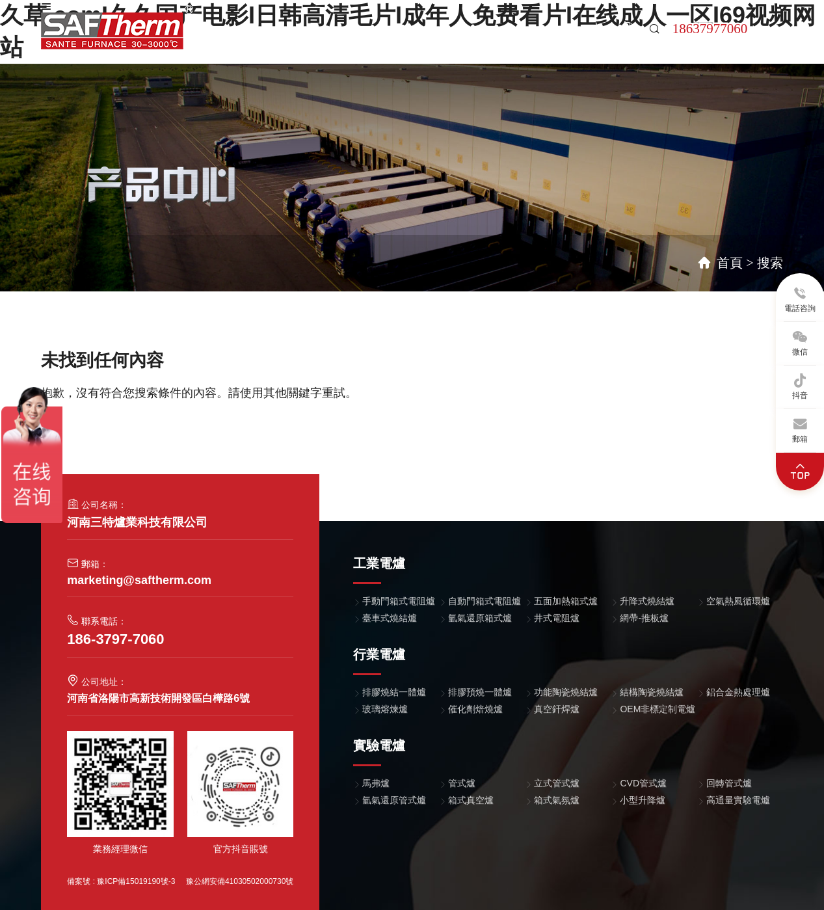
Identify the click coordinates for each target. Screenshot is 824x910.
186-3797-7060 (115, 639)
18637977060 (710, 28)
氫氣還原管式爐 (394, 800)
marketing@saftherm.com (139, 580)
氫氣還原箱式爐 (480, 618)
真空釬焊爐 (556, 709)
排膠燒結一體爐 (394, 692)
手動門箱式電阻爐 (398, 601)
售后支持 (527, 42)
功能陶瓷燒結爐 (566, 692)
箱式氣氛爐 (556, 800)
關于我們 (412, 42)
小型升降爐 (642, 800)
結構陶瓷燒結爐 (652, 692)
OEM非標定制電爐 (657, 709)
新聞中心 (469, 42)
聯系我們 (584, 42)
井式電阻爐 (556, 618)
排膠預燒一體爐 (480, 692)
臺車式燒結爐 (389, 618)
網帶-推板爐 (644, 618)
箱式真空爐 (471, 800)
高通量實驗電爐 (738, 800)
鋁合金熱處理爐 (738, 692)
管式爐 (461, 783)
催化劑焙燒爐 (475, 709)
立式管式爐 (556, 783)
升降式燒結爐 (647, 601)
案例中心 (355, 42)
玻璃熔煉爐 (385, 709)
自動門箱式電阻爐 (484, 601)
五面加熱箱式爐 (566, 601)
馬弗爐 (376, 783)
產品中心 (298, 42)
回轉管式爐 (729, 783)
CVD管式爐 (643, 783)
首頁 (252, 42)
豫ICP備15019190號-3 (136, 881)
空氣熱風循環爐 (738, 601)
